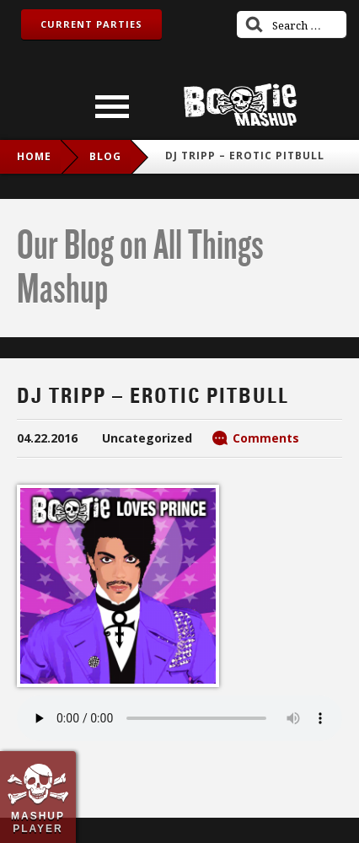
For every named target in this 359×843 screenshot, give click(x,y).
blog (105, 156)
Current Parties (91, 24)
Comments (266, 438)
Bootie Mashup (240, 105)
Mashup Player (38, 822)
